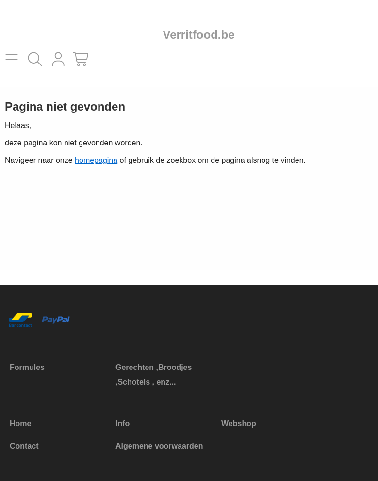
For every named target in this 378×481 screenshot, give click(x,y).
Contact (24, 446)
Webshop (238, 423)
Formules (27, 367)
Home (20, 423)
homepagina (96, 160)
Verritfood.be (198, 34)
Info (122, 423)
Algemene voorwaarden (159, 446)
